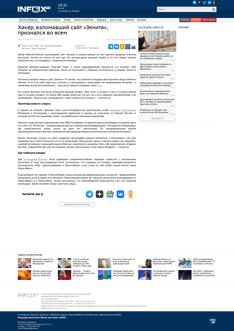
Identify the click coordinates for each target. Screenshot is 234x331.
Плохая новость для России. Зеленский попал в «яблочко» (42, 273)
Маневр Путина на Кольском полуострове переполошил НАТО (164, 261)
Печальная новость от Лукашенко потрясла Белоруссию (43, 261)
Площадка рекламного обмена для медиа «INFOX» (42, 317)
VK (209, 2)
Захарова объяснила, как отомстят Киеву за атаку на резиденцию (123, 273)
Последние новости (150, 27)
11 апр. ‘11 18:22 (37, 39)
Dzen (199, 2)
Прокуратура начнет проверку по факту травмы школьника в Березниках (156, 66)
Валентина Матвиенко (53, 45)
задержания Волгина (35, 159)
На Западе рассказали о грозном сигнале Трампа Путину (164, 273)
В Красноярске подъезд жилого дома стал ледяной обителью (155, 92)
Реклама (34, 315)
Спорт (30, 45)
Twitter (204, 2)
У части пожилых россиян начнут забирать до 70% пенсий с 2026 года (82, 262)
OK (214, 2)
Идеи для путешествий (110, 315)
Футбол (24, 45)
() (77, 204)
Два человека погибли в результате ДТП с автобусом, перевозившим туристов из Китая (157, 101)
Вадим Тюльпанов (39, 48)
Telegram (194, 2)
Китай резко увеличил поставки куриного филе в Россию (155, 75)
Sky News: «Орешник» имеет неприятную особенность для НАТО (204, 273)
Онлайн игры (91, 315)
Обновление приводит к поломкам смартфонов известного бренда (156, 84)
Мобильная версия (59, 315)
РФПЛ (36, 45)
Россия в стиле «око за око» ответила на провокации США (124, 261)
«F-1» (99, 85)
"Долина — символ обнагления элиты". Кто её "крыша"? (84, 273)
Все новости (157, 118)
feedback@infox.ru (30, 328)
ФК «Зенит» (26, 48)
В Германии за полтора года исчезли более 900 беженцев (154, 111)
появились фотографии (123, 110)
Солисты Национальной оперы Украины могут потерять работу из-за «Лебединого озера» (157, 56)
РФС (42, 45)
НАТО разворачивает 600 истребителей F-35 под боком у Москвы (204, 261)
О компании (23, 315)
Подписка (43, 315)
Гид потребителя (76, 315)
